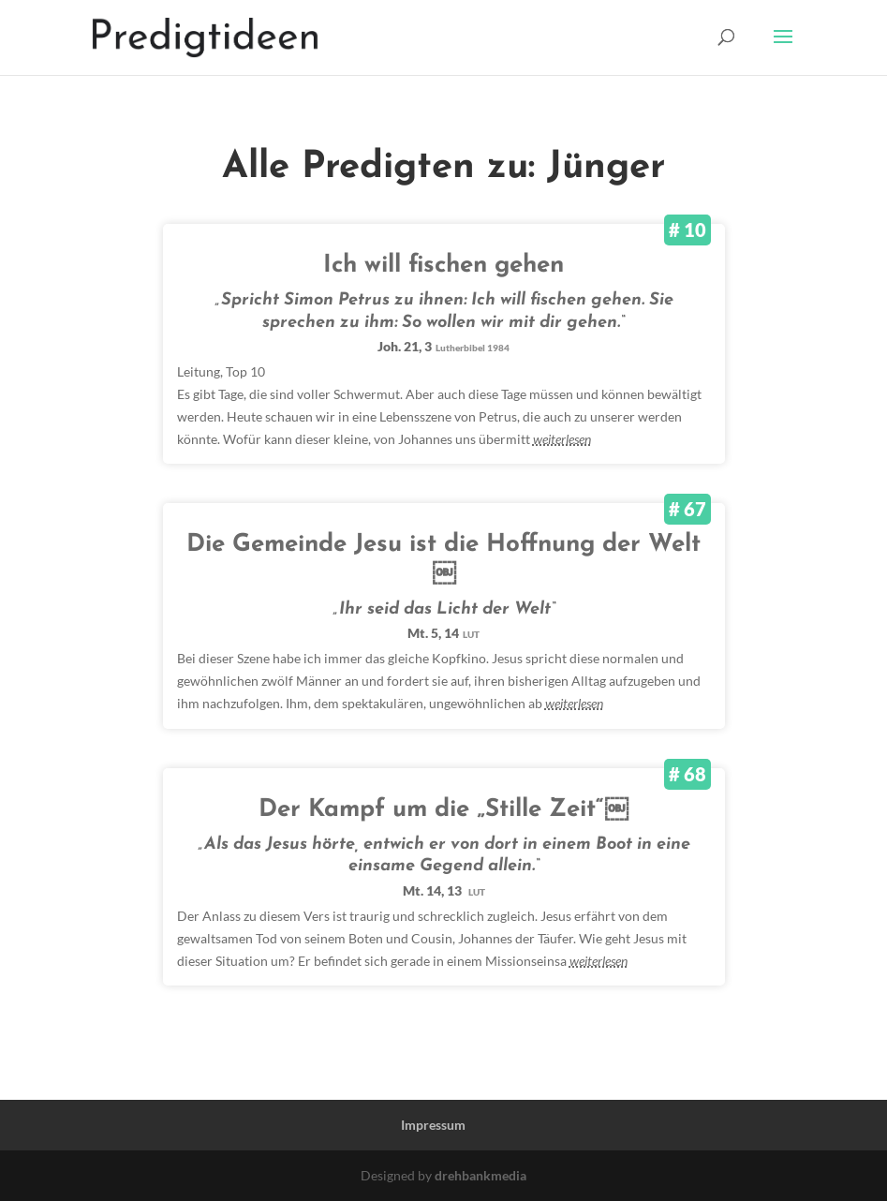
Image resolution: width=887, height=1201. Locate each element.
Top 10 (245, 371)
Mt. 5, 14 (443, 633)
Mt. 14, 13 (444, 890)
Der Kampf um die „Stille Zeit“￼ (443, 810)
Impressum (433, 1125)
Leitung (198, 371)
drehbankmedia (480, 1175)
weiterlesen (562, 439)
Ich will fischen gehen (443, 265)
